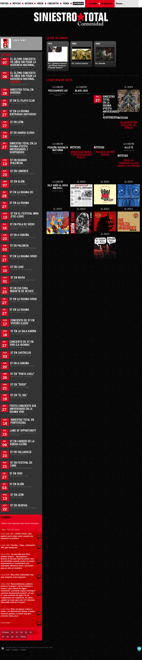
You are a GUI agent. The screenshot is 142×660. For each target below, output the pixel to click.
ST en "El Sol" (19, 395)
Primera (5, 632)
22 (31, 632)
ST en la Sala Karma (23, 331)
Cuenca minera (81, 63)
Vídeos (40, 4)
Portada (4, 4)
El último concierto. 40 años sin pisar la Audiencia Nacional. (23, 62)
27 (17, 637)
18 (12, 632)
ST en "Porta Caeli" (22, 374)
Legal (7, 650)
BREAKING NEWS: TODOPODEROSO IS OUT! (81, 154)
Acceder (93, 4)
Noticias (17, 4)
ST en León (16, 122)
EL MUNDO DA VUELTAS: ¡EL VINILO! (128, 125)
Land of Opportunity (23, 430)
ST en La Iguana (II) (21, 192)
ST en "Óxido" (18, 384)
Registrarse (106, 4)
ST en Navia (18, 277)
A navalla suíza (139, 648)
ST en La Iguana (19, 203)
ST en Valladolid (21, 452)
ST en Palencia (19, 245)
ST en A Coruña (19, 235)
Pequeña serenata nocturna (57, 148)
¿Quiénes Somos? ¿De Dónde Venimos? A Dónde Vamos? (57, 65)
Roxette (102, 63)
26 (12, 637)
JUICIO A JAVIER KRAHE (105, 153)
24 (3, 637)
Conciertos (53, 4)
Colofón (23, 650)
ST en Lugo (17, 267)
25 (8, 637)
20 (21, 632)
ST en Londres (19, 171)
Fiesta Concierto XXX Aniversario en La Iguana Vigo (23, 409)
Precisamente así (57, 91)
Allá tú (129, 147)
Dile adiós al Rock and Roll (57, 186)
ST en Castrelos (21, 353)
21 (26, 632)
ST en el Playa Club (22, 100)
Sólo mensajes (13, 529)
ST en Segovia (18, 505)
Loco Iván (5, 534)
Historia (29, 4)
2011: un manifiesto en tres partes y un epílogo (129, 163)
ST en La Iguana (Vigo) (23, 256)
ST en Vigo (16, 473)
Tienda (66, 4)
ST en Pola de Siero (22, 224)
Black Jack (81, 91)
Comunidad (78, 4)
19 (17, 632)
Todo (3, 529)
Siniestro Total (71, 19)
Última (23, 637)
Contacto (15, 650)
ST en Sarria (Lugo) (22, 133)
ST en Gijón (17, 181)
